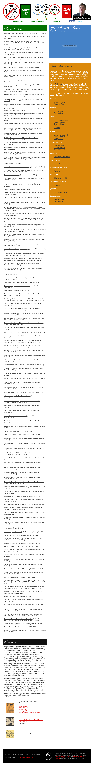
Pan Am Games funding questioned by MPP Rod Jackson (21, 52)
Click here (58, 84)
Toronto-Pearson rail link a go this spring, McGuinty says (21, 313)
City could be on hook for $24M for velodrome (18, 491)
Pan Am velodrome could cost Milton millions (17, 202)
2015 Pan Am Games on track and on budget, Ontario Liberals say (24, 253)
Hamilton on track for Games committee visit (17, 599)
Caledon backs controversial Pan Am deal (16, 421)
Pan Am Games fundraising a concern (15, 70)
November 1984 (23, 706)
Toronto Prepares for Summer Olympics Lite (17, 104)
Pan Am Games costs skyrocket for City (16, 416)
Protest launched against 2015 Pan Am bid (17, 624)
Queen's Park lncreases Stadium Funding (16, 517)
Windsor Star (59, 126)
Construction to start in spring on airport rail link (18, 303)
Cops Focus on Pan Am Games (13, 67)
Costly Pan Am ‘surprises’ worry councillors (17, 554)
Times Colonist (59, 148)
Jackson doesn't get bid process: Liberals (16, 33)
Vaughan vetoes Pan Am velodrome (15, 373)
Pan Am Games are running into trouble (16, 197)
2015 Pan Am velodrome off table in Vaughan (17, 368)
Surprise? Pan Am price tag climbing (15, 426)
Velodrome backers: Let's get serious (15, 472)
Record (57, 128)
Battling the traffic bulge (11, 365)
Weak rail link (8, 290)
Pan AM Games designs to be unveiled (16, 118)
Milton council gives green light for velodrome (17, 234)
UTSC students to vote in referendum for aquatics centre (21, 572)
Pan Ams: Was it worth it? (12, 431)
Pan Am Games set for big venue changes (17, 249)
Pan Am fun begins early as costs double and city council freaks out (24, 527)
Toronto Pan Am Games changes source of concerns (20, 239)
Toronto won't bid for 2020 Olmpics (14, 496)
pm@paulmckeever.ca (26, 757)
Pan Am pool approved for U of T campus (16, 569)
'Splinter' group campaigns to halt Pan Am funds (18, 630)
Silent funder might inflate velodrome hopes (17, 286)
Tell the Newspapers (37, 21)
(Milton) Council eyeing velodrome (14, 448)
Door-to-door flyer (24, 734)
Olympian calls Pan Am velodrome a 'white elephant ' (20, 268)
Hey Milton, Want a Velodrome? (13, 443)
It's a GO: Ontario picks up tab (13, 462)
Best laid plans (8, 189)
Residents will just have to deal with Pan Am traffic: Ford (21, 147)
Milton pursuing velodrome (12, 378)
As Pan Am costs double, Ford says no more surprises (20, 549)
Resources (56, 21)
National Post (59, 104)
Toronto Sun (58, 113)
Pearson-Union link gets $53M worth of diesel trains (19, 499)
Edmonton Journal (61, 135)
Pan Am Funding (9, 627)
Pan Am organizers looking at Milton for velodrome (19, 336)
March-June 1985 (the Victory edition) (30, 712)
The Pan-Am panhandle (11, 577)
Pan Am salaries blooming (12, 175)
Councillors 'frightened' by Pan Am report (16, 387)
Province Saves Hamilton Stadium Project (16, 522)
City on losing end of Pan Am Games (15, 410)
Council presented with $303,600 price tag (16, 80)
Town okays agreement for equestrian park (17, 405)
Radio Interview (8, 580)
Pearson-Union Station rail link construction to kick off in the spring (24, 323)
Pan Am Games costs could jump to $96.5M (17, 564)
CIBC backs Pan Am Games (12, 434)
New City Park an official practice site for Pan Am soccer (21, 453)
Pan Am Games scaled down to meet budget (17, 167)
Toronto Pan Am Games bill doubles (15, 543)
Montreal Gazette (60, 192)
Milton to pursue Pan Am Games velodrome (17, 350)
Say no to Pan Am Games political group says (18, 609)
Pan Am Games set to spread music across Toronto (19, 36)
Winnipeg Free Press (62, 157)
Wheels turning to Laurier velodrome (15, 355)
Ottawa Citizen (59, 124)
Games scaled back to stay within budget (16, 123)
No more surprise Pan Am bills (13, 532)
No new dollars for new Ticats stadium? (16, 487)
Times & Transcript (61, 164)
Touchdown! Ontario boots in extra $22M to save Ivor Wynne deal (23, 507)
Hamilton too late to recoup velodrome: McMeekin (19, 263)
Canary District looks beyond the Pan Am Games (19, 75)
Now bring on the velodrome (12, 504)
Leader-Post (58, 201)
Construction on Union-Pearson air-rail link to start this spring (22, 308)
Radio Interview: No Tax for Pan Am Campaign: (18, 614)
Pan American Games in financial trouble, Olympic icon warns (22, 273)
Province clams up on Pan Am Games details (17, 382)
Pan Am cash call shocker (12, 546)
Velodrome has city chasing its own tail (15, 477)
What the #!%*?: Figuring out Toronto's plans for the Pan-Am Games (24, 152)
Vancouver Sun (59, 150)
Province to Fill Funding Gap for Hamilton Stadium (19, 512)
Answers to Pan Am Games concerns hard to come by (20, 192)
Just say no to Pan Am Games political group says (19, 604)
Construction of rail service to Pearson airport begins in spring (22, 318)
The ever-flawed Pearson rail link (14, 332)
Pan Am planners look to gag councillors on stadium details (22, 401)
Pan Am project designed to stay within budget (18, 85)
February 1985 (23, 711)
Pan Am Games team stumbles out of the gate (18, 467)
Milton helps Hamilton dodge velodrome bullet (18, 213)
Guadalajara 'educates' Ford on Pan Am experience (19, 142)
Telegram (57, 171)
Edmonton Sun (59, 137)
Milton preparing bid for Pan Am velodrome (17, 396)
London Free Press (61, 120)
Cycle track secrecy (10, 282)
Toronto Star (23, 342)
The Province (59, 146)
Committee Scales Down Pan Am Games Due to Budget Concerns (24, 162)
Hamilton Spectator (61, 122)
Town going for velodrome (12, 392)
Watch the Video (18, 21)
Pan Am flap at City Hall (11, 535)
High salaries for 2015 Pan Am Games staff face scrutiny (21, 178)
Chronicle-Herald (60, 178)
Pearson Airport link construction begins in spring (18, 328)
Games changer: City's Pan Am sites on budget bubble (20, 244)
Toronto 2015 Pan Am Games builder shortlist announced (21, 258)
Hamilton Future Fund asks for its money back (18, 62)
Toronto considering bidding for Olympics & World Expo (20, 114)
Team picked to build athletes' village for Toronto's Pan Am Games (24, 482)
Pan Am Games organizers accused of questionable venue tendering (25, 229)
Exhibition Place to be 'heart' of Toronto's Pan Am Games (21, 138)
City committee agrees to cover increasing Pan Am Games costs (23, 538)
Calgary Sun (58, 139)
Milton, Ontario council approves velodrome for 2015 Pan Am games (24, 218)
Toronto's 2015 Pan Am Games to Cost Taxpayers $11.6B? (22, 591)
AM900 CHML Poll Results (12, 596)
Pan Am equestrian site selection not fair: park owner (20, 225)
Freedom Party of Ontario (62, 757)
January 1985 (23, 709)
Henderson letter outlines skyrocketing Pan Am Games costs (22, 278)
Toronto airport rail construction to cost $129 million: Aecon (21, 299)
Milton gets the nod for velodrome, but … (16, 340)
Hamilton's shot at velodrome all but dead (16, 458)
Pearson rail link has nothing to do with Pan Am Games (20, 294)
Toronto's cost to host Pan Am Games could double (19, 559)
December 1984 (23, 707)
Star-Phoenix (59, 199)
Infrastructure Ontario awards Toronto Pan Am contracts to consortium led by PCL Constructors (21, 42)
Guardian (57, 185)
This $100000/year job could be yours (15, 438)
